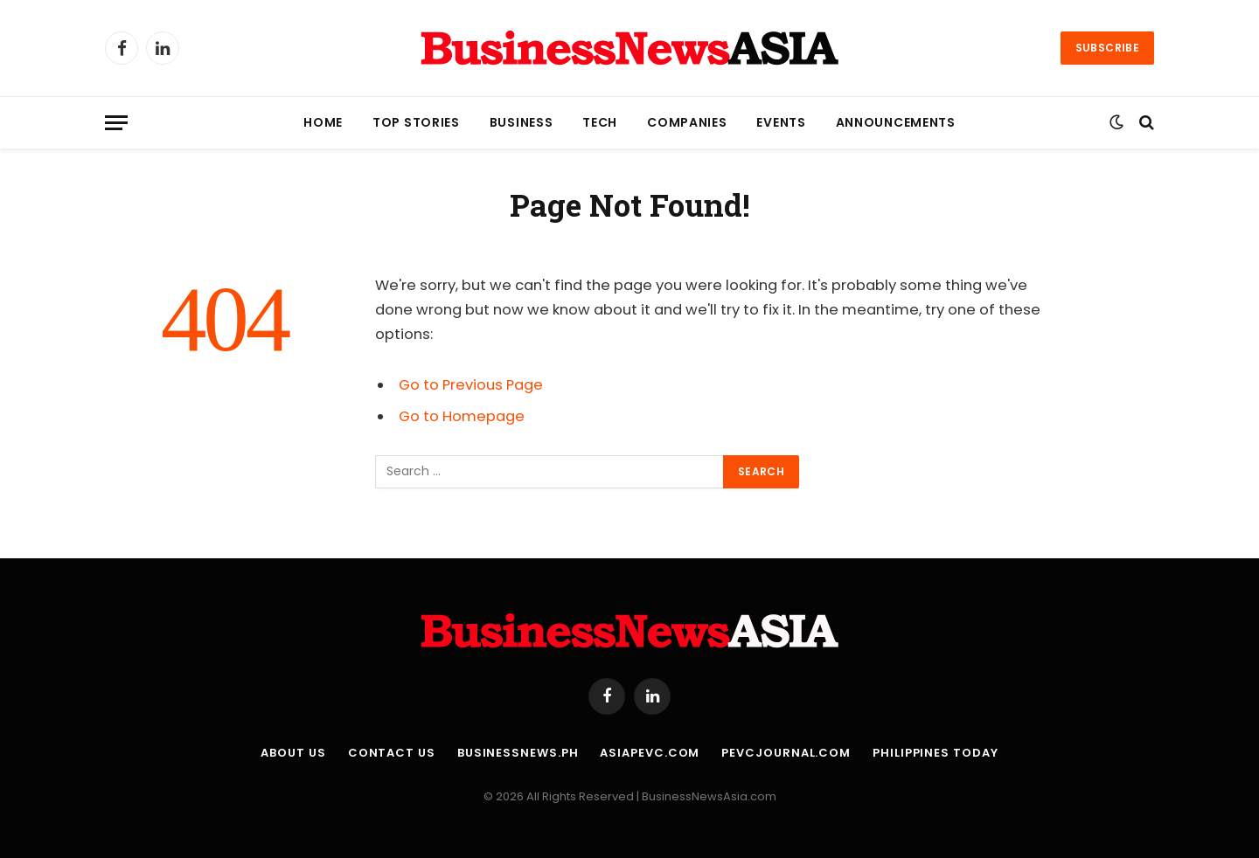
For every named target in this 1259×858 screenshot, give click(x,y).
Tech (599, 122)
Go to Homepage (462, 416)
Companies (687, 122)
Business (521, 122)
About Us (293, 752)
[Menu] (116, 122)
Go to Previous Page (471, 385)
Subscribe (1107, 47)
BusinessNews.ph (518, 752)
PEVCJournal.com (786, 752)
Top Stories (416, 122)
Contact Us (391, 752)
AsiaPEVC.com (649, 752)
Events (780, 122)
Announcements (896, 122)
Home (323, 122)
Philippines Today (935, 752)
